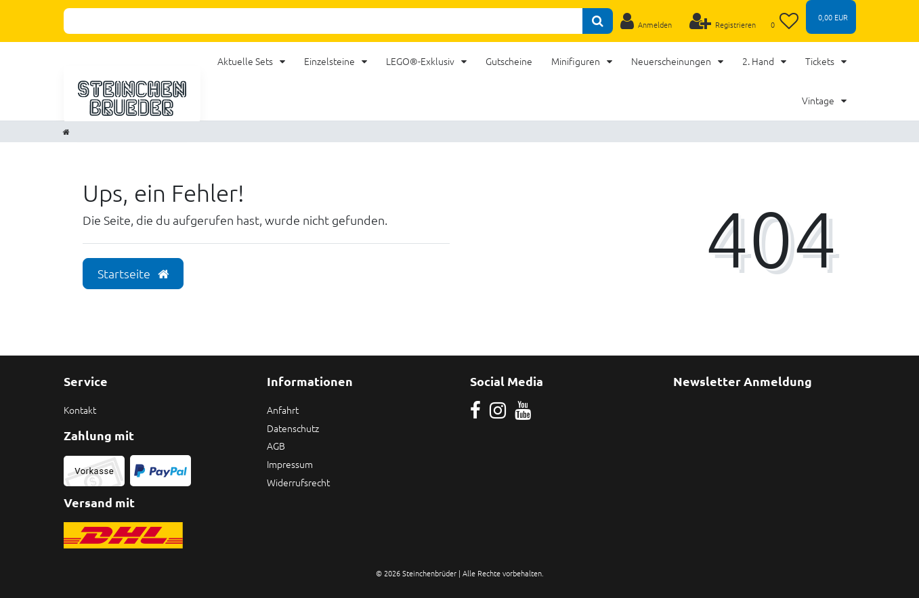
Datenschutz (293, 428)
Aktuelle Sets (246, 61)
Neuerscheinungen (672, 61)
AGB (276, 445)
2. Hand (759, 61)
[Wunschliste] (784, 21)
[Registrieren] (722, 21)
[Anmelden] (646, 21)
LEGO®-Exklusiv (421, 61)
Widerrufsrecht (298, 482)
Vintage (819, 100)
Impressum (290, 464)
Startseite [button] (133, 273)
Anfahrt (283, 410)
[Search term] (323, 21)
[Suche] (597, 21)
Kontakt (80, 410)
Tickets (820, 61)
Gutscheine (509, 61)
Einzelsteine (330, 61)
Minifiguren (576, 61)
